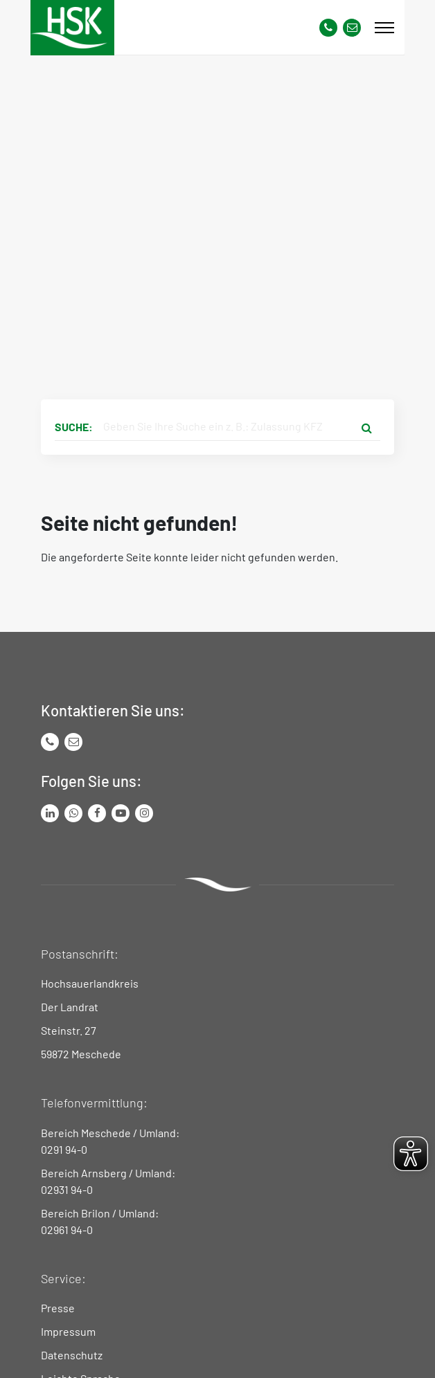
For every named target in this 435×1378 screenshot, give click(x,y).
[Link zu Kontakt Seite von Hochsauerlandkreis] (352, 28)
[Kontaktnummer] (328, 28)
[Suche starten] (366, 427)
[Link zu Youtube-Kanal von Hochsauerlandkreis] (121, 813)
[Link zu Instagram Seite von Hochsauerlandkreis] (144, 813)
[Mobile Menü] (384, 27)
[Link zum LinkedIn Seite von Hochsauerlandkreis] (50, 813)
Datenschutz (72, 1354)
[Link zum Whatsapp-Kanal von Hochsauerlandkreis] (73, 813)
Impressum (68, 1331)
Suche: (74, 426)
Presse (58, 1307)
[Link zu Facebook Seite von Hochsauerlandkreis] (97, 813)
